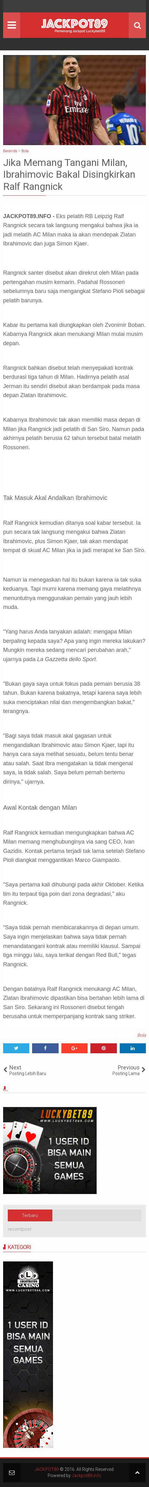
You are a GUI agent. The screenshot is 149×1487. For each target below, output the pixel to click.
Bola (141, 1035)
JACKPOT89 (47, 1469)
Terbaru (30, 1215)
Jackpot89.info (86, 1475)
